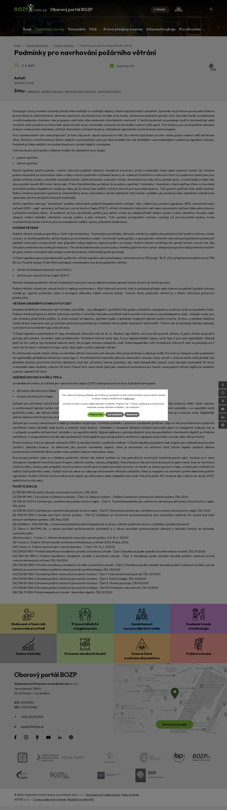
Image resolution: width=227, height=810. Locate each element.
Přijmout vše (95, 414)
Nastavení (132, 414)
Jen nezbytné (114, 414)
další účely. (130, 398)
